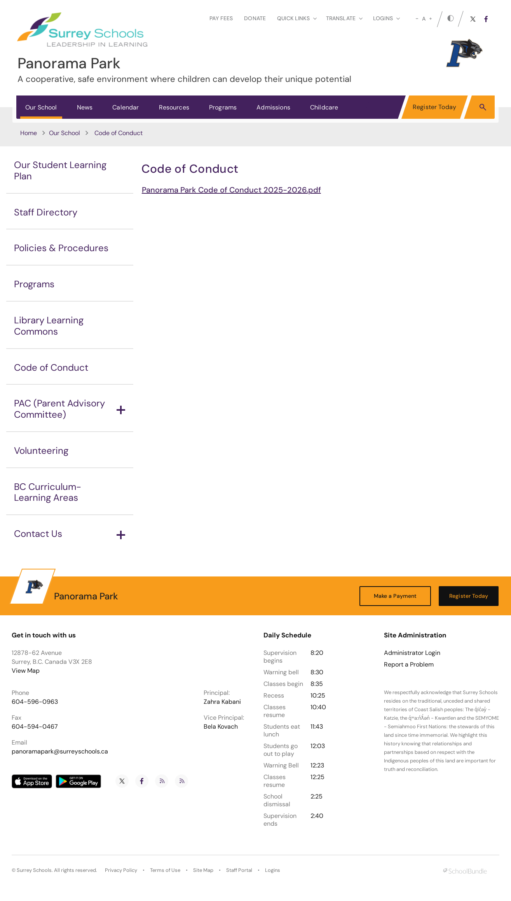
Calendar (125, 107)
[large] (430, 18)
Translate (344, 18)
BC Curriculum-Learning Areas (47, 492)
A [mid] (424, 18)
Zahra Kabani (222, 702)
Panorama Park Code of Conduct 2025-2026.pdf (231, 190)
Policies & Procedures (61, 248)
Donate (255, 18)
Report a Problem (409, 664)
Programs (223, 107)
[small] (417, 18)
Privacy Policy (121, 870)
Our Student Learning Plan (60, 170)
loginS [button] (386, 18)
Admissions (273, 107)
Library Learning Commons (49, 325)
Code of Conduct (51, 367)
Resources (174, 107)
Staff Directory (45, 212)
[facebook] (486, 19)
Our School (41, 107)
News (85, 107)
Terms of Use (165, 870)
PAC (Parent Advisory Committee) (69, 408)
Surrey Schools (34, 870)
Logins (272, 870)
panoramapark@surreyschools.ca (60, 751)
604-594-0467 (35, 726)
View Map (26, 671)
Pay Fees (221, 18)
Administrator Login (412, 653)
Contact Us (69, 534)
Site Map (203, 870)
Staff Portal (239, 870)
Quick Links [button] (297, 18)
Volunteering (41, 450)
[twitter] (473, 19)
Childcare (324, 107)
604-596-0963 (35, 702)
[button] (483, 106)
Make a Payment (395, 595)
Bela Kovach (221, 726)
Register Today (434, 107)
